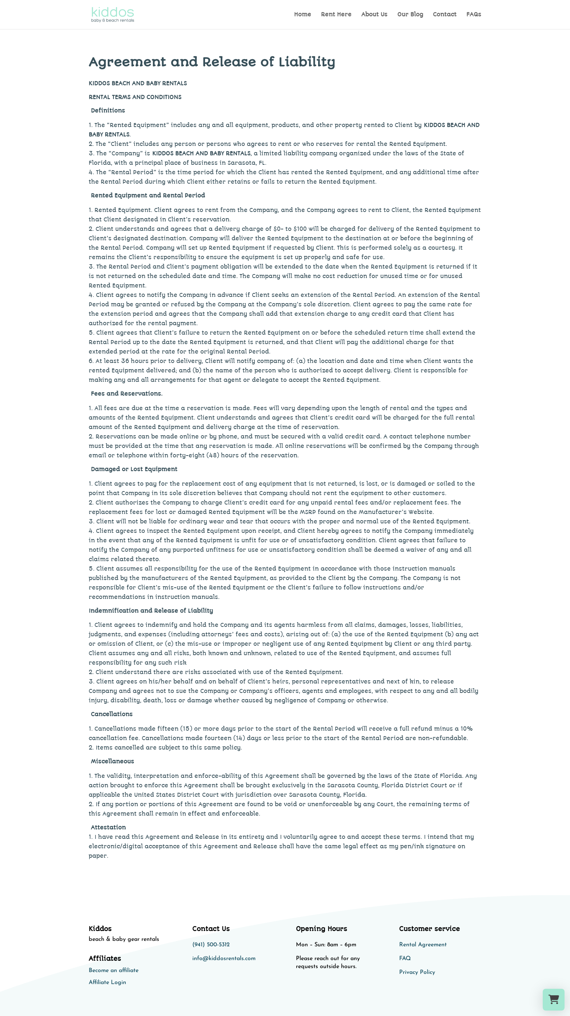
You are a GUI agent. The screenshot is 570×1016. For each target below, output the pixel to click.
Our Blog (410, 15)
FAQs (473, 15)
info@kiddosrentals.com (224, 959)
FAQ (405, 959)
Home (302, 15)
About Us (374, 15)
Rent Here (336, 15)
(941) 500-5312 (211, 945)
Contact (445, 15)
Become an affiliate (114, 971)
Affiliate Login (107, 983)
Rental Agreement (423, 945)
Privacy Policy (417, 972)
